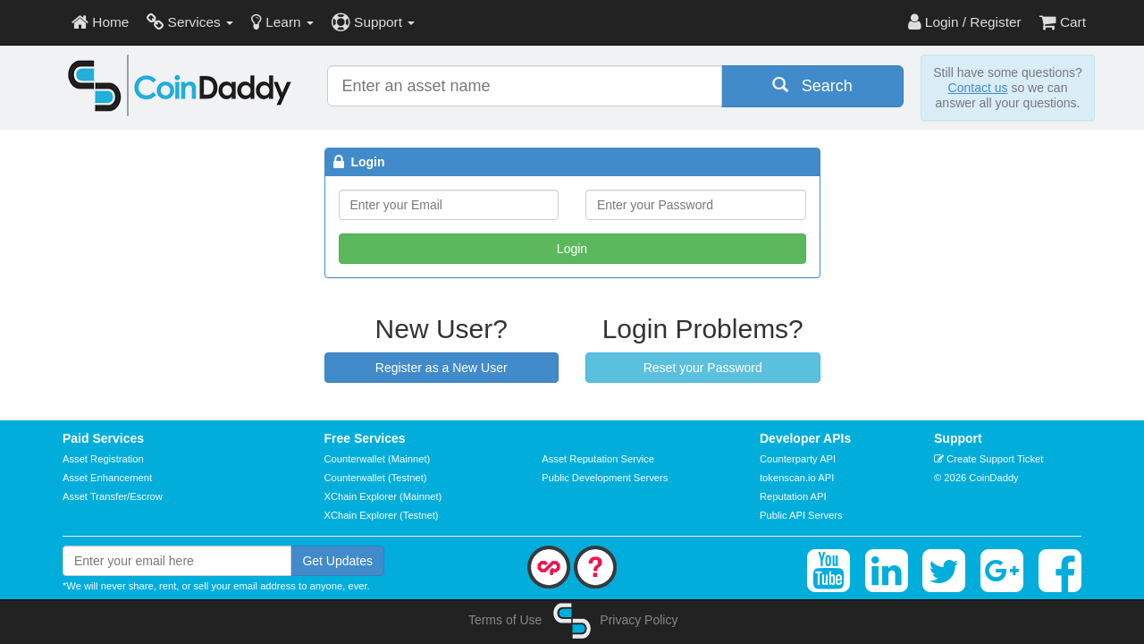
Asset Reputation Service (598, 458)
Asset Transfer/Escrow (113, 496)
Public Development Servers (605, 477)
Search (812, 85)
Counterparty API (798, 458)
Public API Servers (801, 515)
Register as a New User (441, 367)
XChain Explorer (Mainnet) (383, 496)
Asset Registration (103, 458)
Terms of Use (505, 620)
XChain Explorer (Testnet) (381, 515)
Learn (282, 22)
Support (373, 22)
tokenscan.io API (797, 477)
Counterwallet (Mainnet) (377, 458)
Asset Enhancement (107, 477)
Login (572, 249)
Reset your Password (703, 367)
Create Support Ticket (988, 458)
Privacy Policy (638, 620)
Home (100, 22)
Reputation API (793, 496)
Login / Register (965, 22)
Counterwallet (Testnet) (375, 477)
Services (190, 22)
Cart (1062, 22)
